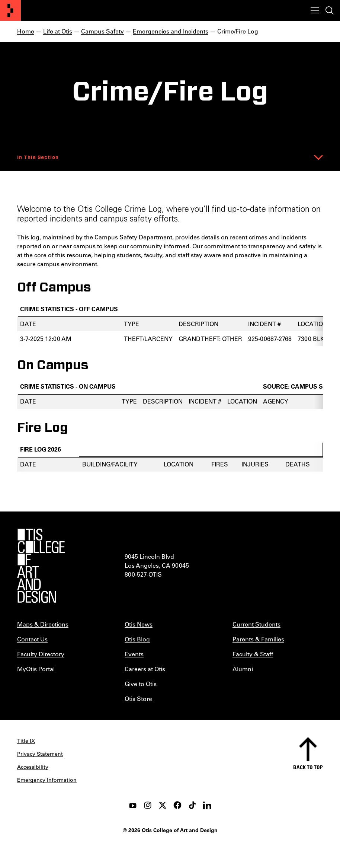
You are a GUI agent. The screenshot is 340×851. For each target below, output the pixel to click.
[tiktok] (192, 805)
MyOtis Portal (36, 669)
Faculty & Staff (252, 654)
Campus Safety (102, 31)
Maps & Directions (42, 624)
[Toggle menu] (314, 10)
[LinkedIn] (207, 805)
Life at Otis (57, 31)
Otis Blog (137, 639)
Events (134, 654)
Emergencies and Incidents (170, 31)
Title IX (26, 740)
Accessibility (32, 767)
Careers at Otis (145, 669)
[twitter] (162, 805)
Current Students (256, 624)
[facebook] (177, 805)
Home (25, 31)
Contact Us (32, 639)
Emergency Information (47, 780)
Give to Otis (141, 684)
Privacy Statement (40, 753)
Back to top (308, 767)
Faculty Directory (40, 654)
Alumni (242, 669)
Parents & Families (258, 639)
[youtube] (132, 805)
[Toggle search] (329, 10)
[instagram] (147, 805)
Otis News (139, 624)
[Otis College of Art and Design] (10, 10)
